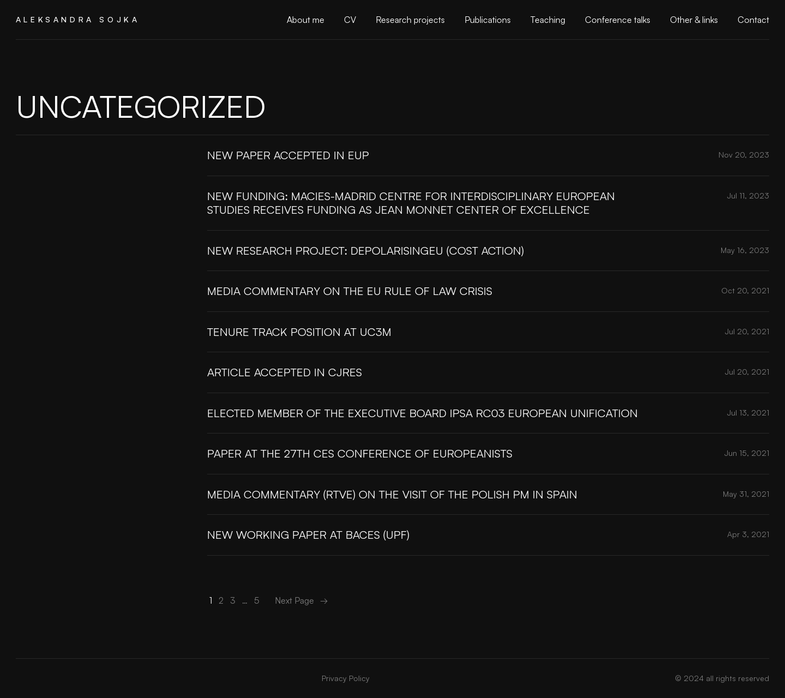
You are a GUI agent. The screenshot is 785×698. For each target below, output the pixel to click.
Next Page (301, 600)
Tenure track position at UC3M (299, 331)
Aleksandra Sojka (78, 19)
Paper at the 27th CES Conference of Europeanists (359, 453)
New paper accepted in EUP (288, 155)
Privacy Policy (346, 678)
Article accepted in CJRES (284, 372)
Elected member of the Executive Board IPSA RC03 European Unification (422, 413)
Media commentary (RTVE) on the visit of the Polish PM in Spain (392, 494)
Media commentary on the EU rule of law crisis (349, 291)
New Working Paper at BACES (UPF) (308, 534)
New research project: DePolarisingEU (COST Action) (365, 250)
